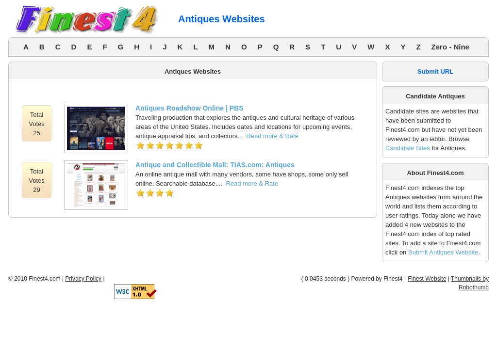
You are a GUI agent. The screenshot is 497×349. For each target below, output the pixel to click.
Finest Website (427, 278)
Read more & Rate (272, 136)
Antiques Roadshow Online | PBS (189, 108)
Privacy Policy (83, 278)
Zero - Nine (450, 47)
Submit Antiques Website (443, 252)
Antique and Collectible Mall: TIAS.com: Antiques (215, 165)
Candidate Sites (407, 148)
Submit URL (435, 71)
